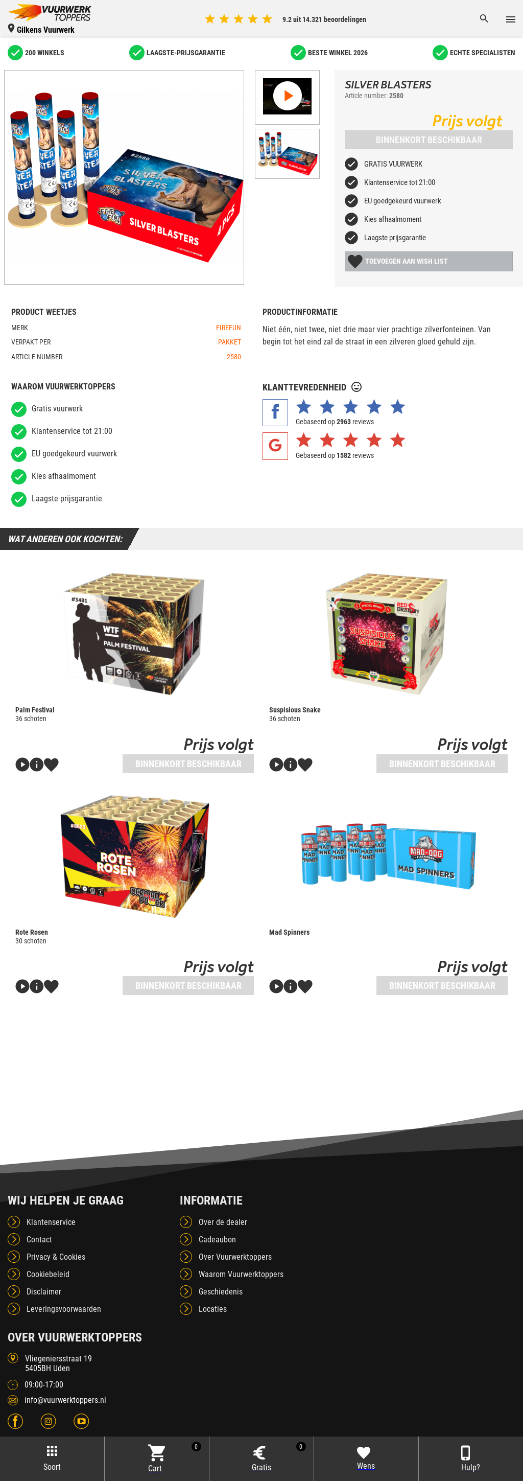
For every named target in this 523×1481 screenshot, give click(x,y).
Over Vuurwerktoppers (235, 1257)
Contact (39, 1239)
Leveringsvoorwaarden (64, 1309)
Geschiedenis (221, 1292)
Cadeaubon (217, 1239)
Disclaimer (44, 1292)
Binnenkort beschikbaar (429, 139)
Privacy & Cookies (56, 1257)
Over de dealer (223, 1222)
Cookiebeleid (48, 1274)
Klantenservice (51, 1222)
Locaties (213, 1309)
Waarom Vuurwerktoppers (241, 1274)
